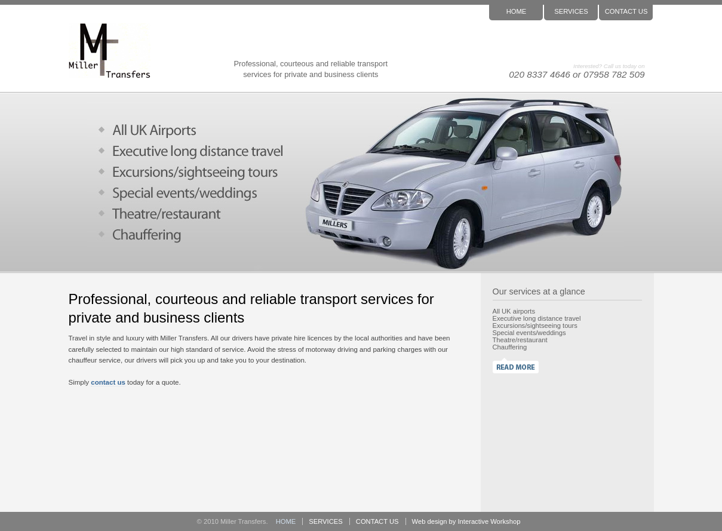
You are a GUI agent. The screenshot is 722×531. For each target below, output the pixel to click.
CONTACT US (626, 11)
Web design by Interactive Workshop (466, 521)
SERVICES (571, 11)
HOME (516, 11)
